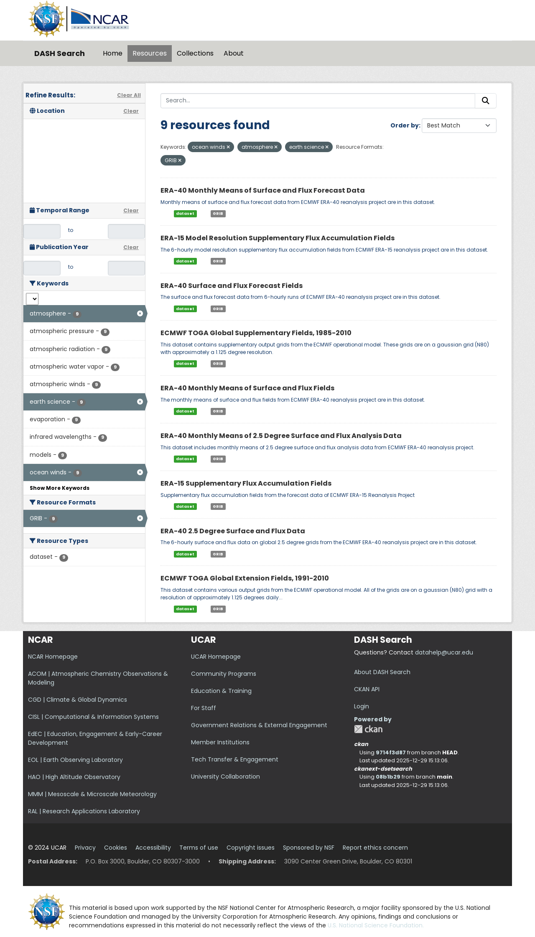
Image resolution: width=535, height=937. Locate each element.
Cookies (115, 847)
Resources (149, 53)
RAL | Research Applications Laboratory (84, 811)
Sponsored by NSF (308, 847)
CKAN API (367, 689)
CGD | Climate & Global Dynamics (77, 699)
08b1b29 (388, 777)
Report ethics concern (375, 847)
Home (112, 53)
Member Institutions (220, 742)
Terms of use (198, 847)
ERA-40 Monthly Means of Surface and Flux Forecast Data (262, 190)
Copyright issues (251, 847)
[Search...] (317, 100)
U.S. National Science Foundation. (376, 925)
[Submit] (486, 100)
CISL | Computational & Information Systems (93, 717)
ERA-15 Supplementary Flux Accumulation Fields (245, 483)
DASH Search (59, 53)
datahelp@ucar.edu (444, 652)
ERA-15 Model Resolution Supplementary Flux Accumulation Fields (277, 238)
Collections (195, 53)
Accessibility (153, 847)
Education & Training (221, 691)
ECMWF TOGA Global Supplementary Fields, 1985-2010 (256, 333)
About (234, 53)
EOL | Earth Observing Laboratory (75, 760)
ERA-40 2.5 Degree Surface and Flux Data (232, 531)
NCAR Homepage (53, 656)
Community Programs (223, 674)
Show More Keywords (59, 487)
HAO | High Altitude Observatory (74, 777)
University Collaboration (225, 776)
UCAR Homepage (216, 656)
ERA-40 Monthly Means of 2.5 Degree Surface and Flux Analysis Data (281, 435)
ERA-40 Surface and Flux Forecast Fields (231, 285)
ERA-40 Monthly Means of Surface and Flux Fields (247, 388)
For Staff (203, 708)
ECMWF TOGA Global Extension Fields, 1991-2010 (244, 578)
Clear (131, 111)
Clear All (129, 95)
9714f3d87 (391, 752)
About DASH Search (382, 672)
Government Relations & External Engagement (259, 725)
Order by (404, 125)
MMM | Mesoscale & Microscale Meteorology (92, 794)
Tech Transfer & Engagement (234, 759)
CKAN (368, 729)
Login (361, 706)
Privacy (85, 847)
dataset (185, 213)
